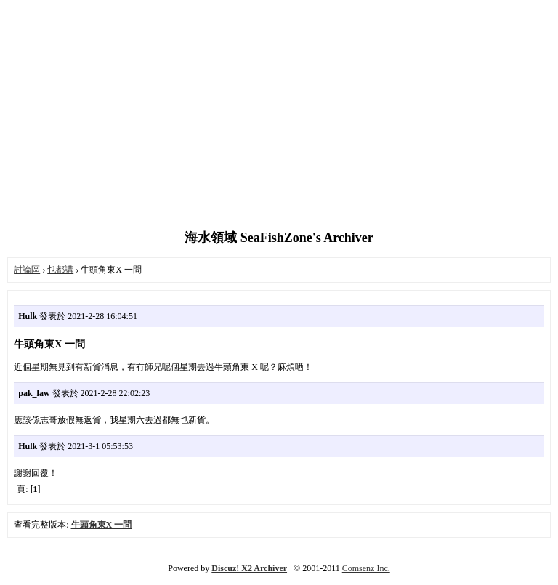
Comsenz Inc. (366, 568)
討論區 (27, 270)
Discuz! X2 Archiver (249, 568)
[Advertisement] (279, 116)
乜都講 (60, 270)
